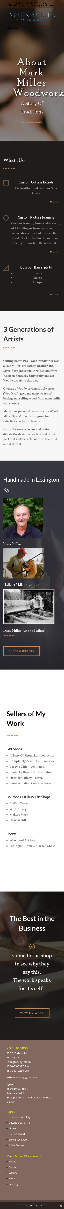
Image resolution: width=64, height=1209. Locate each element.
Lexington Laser (18, 1139)
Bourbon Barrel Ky (20, 1117)
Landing (13, 1184)
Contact (13, 1167)
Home (12, 1128)
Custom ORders (21, 651)
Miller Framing (17, 1145)
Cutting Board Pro (19, 1122)
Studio (12, 1178)
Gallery (13, 1172)
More (54, 202)
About (12, 1161)
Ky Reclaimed (17, 1134)
